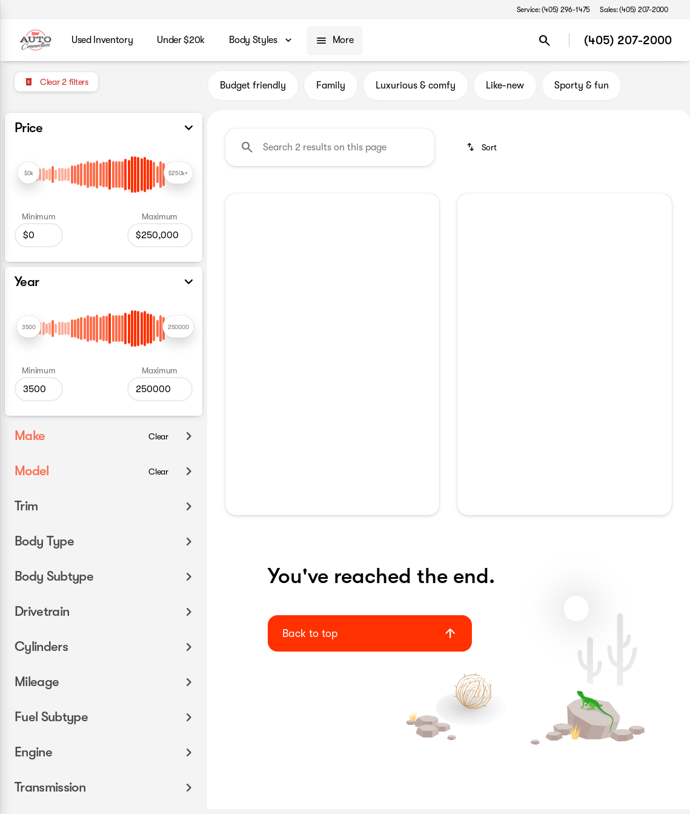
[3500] (39, 389)
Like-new (505, 90)
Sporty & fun (581, 90)
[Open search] (544, 40)
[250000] (160, 235)
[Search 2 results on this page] (330, 152)
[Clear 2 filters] (56, 82)
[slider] (28, 173)
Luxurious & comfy (416, 90)
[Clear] (158, 436)
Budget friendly (253, 90)
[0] (39, 235)
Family (330, 90)
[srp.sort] (481, 152)
